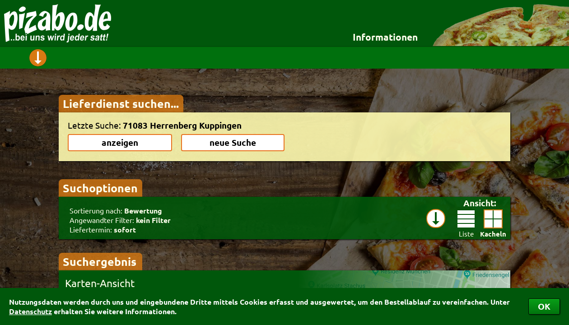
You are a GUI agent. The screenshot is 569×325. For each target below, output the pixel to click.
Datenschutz (30, 311)
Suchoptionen (100, 188)
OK (544, 306)
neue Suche (233, 142)
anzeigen (120, 142)
